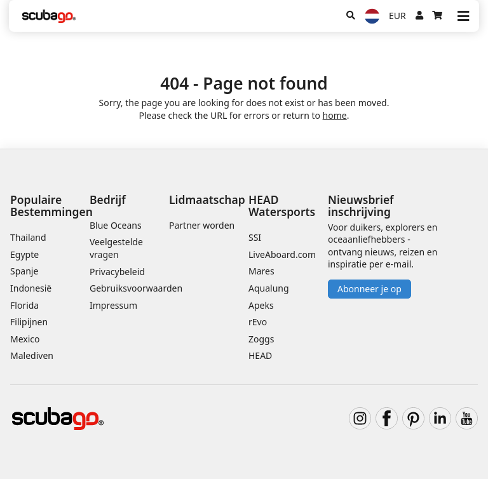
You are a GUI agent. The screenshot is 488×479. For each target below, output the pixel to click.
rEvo (257, 322)
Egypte (24, 254)
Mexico (25, 339)
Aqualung (268, 288)
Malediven (31, 355)
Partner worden (201, 225)
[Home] (49, 16)
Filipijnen (29, 322)
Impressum (113, 305)
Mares (261, 271)
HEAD (260, 355)
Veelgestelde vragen (116, 248)
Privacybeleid (117, 272)
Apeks (261, 305)
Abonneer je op (369, 289)
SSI (254, 237)
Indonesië (30, 288)
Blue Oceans (116, 225)
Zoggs (261, 339)
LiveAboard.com (282, 254)
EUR (397, 16)
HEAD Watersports (281, 205)
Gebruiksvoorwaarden (136, 288)
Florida (24, 305)
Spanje (24, 271)
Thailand (28, 237)
